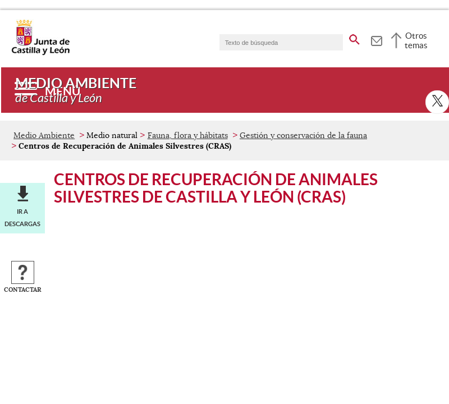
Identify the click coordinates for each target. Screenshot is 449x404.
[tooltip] (376, 39)
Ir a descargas (22, 217)
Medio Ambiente (44, 135)
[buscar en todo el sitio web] (354, 37)
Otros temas (416, 40)
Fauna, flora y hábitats (188, 135)
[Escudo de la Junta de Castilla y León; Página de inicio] (40, 52)
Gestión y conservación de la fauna (303, 135)
